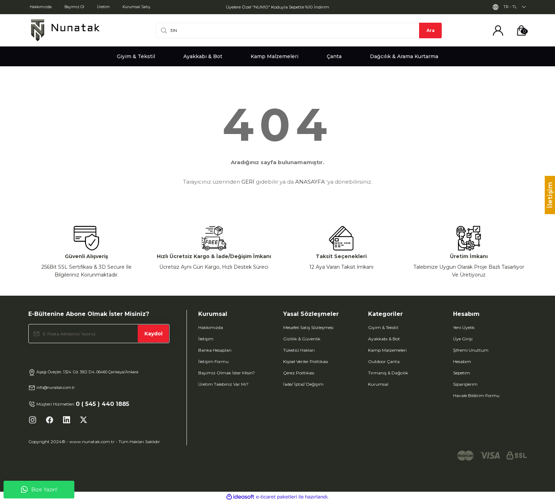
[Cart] (521, 30)
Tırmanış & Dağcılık (388, 372)
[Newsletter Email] (99, 333)
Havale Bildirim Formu (476, 395)
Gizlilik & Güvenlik (301, 338)
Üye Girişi (463, 338)
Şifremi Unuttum (470, 350)
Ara (431, 30)
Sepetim (461, 372)
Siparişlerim (465, 384)
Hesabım (462, 361)
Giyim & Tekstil (383, 327)
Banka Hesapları (214, 350)
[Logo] (65, 30)
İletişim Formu (213, 361)
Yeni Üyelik (464, 327)
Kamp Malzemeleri (387, 350)
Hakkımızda (210, 327)
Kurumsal (378, 384)
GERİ (247, 181)
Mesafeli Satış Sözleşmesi (308, 327)
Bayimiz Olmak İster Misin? (226, 372)
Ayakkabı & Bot (384, 338)
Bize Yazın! (39, 489)
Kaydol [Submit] (153, 333)
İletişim (205, 338)
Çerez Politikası (298, 372)
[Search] (299, 30)
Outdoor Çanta (384, 361)
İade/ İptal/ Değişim (303, 384)
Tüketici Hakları (299, 350)
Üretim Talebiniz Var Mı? (223, 384)
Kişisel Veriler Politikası (305, 361)
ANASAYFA (310, 181)
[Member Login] (498, 30)
